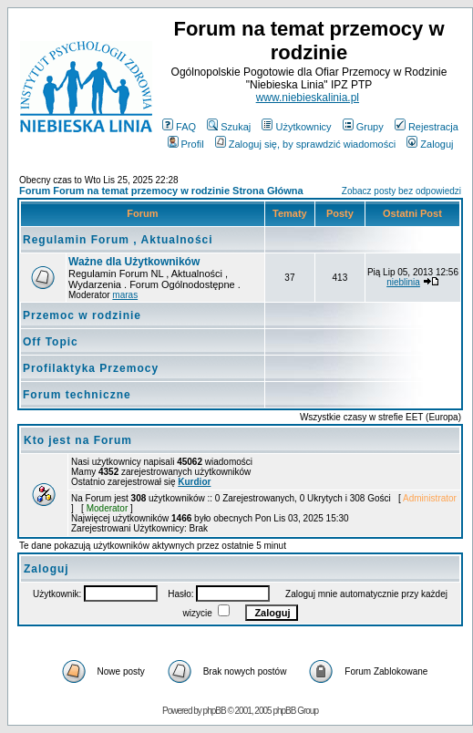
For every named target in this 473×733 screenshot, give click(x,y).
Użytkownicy (296, 126)
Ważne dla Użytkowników (134, 261)
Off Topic (50, 342)
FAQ (179, 126)
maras (125, 295)
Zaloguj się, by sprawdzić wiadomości (305, 144)
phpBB (214, 711)
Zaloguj (429, 144)
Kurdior (194, 482)
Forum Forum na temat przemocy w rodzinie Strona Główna (161, 190)
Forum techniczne (77, 394)
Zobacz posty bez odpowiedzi (401, 191)
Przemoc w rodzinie (82, 315)
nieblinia (403, 282)
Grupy (363, 126)
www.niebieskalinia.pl (307, 97)
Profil (186, 144)
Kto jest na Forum (78, 440)
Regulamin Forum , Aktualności (118, 239)
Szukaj (229, 126)
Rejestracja (426, 126)
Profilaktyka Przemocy (91, 368)
